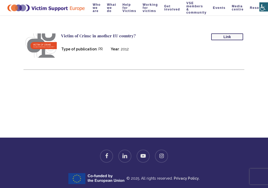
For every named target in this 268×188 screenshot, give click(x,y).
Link (227, 37)
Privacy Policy (186, 178)
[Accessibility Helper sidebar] (262, 3)
